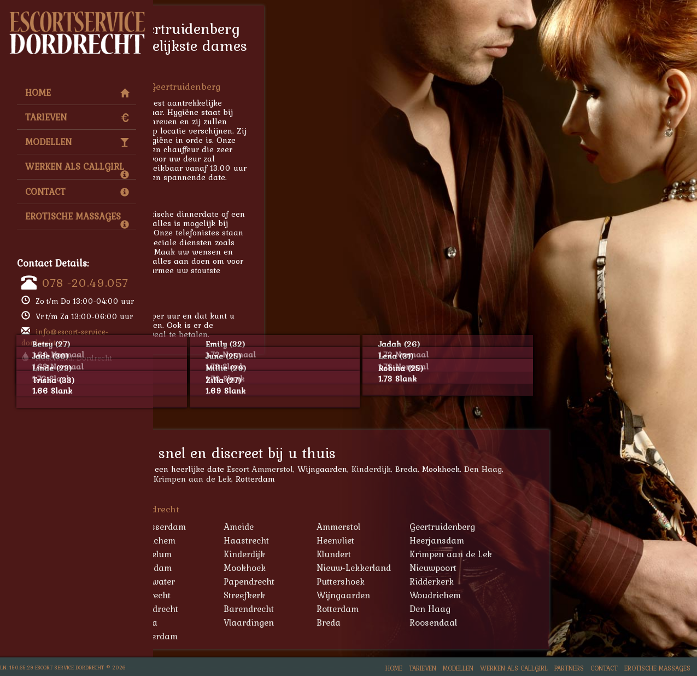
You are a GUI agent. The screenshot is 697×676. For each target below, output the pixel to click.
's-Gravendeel (218, 526)
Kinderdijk (524, 469)
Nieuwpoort (586, 567)
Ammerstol (491, 526)
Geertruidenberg (595, 526)
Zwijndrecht (307, 608)
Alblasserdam (209, 478)
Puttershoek (494, 581)
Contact (77, 191)
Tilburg (205, 636)
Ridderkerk (585, 581)
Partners (569, 668)
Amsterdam (307, 636)
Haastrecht (399, 540)
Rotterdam (491, 608)
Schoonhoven (218, 595)
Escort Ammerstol (413, 469)
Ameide (392, 526)
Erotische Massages (77, 219)
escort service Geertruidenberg (243, 232)
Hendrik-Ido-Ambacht (235, 554)
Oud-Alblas (213, 581)
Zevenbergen (216, 608)
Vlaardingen (402, 622)
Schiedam (211, 622)
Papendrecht (402, 581)
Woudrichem (588, 595)
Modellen (77, 141)
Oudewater (306, 581)
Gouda (297, 622)
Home (77, 92)
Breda (559, 469)
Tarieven (77, 117)
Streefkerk (397, 595)
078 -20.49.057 (85, 282)
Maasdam (304, 567)
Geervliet (208, 540)
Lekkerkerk (213, 567)
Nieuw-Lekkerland (507, 567)
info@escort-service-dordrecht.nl (64, 337)
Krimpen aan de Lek (345, 478)
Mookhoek (398, 567)
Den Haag (636, 469)
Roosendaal (586, 622)
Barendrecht (402, 608)
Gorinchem (306, 540)
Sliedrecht (304, 595)
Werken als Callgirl (77, 169)
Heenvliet (488, 540)
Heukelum (304, 554)
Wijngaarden (496, 595)
